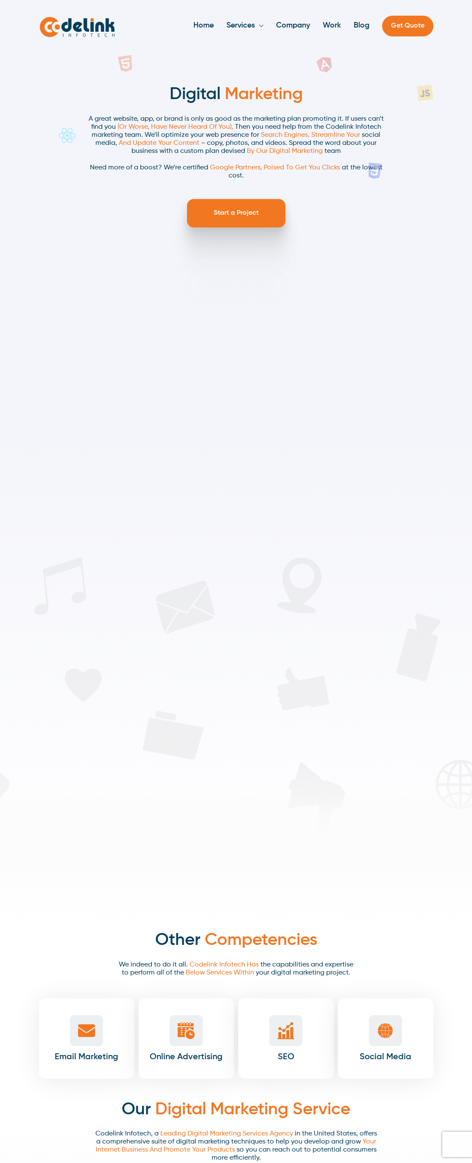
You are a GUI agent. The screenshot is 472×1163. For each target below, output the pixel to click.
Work (332, 25)
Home (203, 25)
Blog (361, 25)
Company (293, 25)
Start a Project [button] (236, 213)
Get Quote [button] (408, 25)
